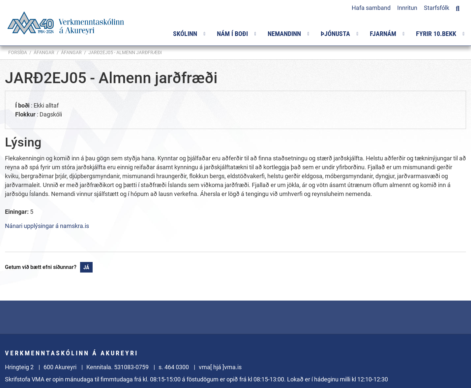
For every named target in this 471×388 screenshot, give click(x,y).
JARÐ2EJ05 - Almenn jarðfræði (125, 52)
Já (86, 267)
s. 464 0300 (174, 367)
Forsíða (17, 52)
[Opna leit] (458, 8)
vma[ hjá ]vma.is (220, 367)
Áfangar (44, 52)
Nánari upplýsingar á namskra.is (47, 225)
